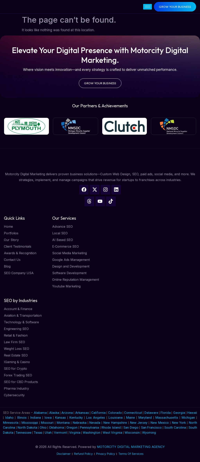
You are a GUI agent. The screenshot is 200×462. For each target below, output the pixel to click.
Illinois (22, 417)
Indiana (35, 417)
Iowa (48, 417)
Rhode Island (111, 427)
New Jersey (139, 423)
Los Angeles (95, 417)
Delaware (151, 413)
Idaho (9, 417)
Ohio (43, 427)
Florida (166, 413)
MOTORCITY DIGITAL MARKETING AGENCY (131, 447)
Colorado (115, 413)
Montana (63, 423)
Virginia (74, 432)
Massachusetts (166, 417)
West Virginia (112, 432)
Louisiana (116, 417)
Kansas (60, 417)
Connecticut (133, 413)
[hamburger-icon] (147, 7)
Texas (38, 432)
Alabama (40, 413)
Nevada (94, 423)
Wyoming (149, 432)
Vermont (60, 432)
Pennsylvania (89, 427)
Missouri (47, 423)
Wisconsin (132, 432)
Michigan (188, 417)
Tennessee (23, 432)
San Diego (130, 427)
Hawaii (192, 413)
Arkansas (82, 413)
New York (179, 423)
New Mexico (160, 423)
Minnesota (10, 423)
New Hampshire (115, 423)
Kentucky (76, 417)
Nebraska (79, 423)
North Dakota (27, 427)
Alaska (54, 413)
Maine (130, 417)
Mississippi (30, 423)
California (98, 413)
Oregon (71, 427)
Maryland (145, 417)
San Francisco (151, 427)
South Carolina (175, 427)
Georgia (179, 413)
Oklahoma (56, 427)
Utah (48, 432)
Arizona (67, 413)
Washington (91, 432)
